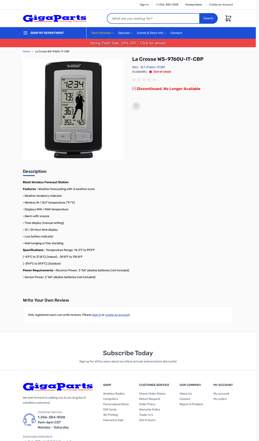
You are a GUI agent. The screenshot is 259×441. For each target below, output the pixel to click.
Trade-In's (146, 415)
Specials (124, 33)
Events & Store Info (150, 33)
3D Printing (110, 415)
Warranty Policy (149, 409)
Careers (185, 399)
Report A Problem (191, 404)
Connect (176, 33)
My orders (220, 399)
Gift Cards (109, 409)
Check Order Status (152, 393)
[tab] (34, 172)
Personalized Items (116, 404)
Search (208, 18)
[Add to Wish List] (136, 106)
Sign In (144, 4)
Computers (110, 399)
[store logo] (54, 18)
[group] (145, 79)
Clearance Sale (113, 420)
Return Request (149, 399)
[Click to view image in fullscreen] (73, 109)
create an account (117, 315)
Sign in (96, 315)
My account (221, 393)
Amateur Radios (114, 393)
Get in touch (147, 420)
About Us (186, 393)
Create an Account (221, 4)
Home (26, 51)
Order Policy (147, 404)
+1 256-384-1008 (167, 4)
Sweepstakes (193, 4)
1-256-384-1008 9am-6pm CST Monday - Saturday (53, 422)
